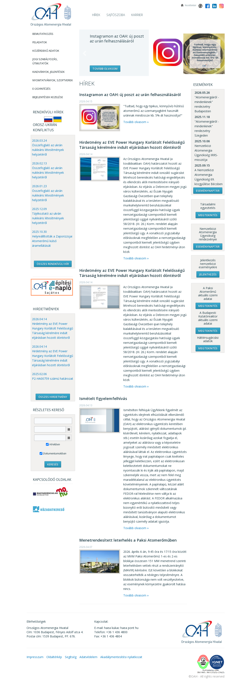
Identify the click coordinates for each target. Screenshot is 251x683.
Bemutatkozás (42, 34)
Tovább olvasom (105, 68)
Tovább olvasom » (136, 122)
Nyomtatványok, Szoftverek (52, 80)
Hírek (96, 15)
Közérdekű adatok (45, 51)
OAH (51, 13)
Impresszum (35, 657)
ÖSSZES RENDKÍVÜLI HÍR (53, 264)
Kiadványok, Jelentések (48, 72)
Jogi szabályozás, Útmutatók (45, 61)
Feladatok (39, 42)
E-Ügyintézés (41, 89)
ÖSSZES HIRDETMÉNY (52, 397)
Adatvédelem (88, 657)
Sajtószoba (115, 15)
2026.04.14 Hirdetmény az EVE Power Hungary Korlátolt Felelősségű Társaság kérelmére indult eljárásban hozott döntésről (52, 328)
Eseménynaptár (208, 190)
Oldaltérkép (54, 657)
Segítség (71, 657)
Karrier (137, 15)
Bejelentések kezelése (47, 97)
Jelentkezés (208, 274)
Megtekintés (207, 215)
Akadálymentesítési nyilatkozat (121, 657)
